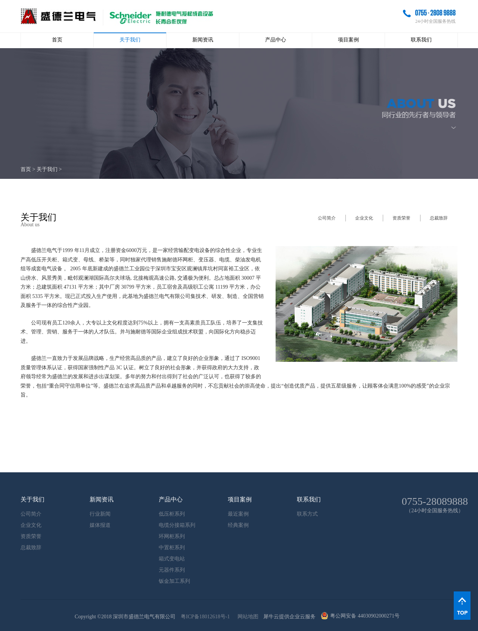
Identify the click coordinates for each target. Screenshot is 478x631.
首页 (57, 40)
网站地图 (246, 616)
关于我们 (47, 169)
